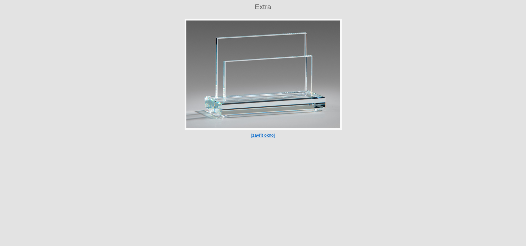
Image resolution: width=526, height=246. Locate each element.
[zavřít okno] (263, 135)
